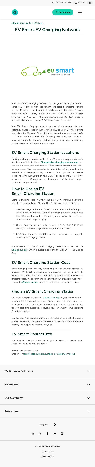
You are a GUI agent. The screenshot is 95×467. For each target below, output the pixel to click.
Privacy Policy (48, 456)
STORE (80, 3)
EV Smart (38, 23)
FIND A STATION (61, 3)
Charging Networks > (22, 23)
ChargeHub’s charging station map (59, 162)
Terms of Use (47, 451)
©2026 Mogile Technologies (47, 446)
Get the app (63, 12)
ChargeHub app (20, 249)
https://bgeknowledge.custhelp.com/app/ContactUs (48, 353)
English (47, 424)
